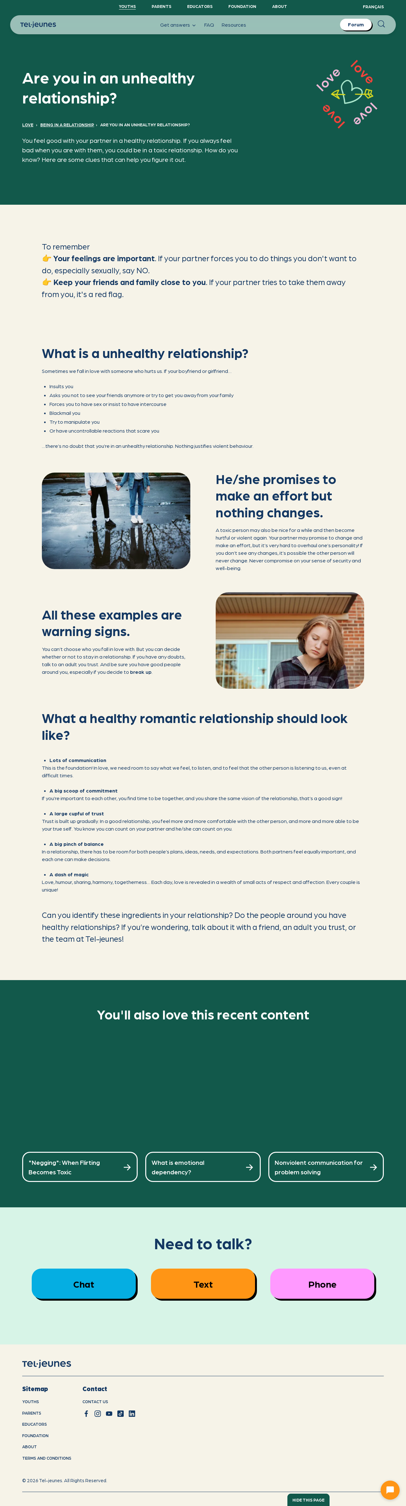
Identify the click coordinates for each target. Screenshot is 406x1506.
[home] (54, 1364)
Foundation (242, 6)
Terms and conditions (46, 1458)
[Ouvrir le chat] (390, 1490)
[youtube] (109, 1413)
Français (373, 6)
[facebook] (86, 1413)
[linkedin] (132, 1413)
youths (30, 1401)
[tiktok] (120, 1413)
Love (27, 124)
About (279, 6)
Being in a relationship (67, 124)
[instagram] (98, 1413)
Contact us (95, 1401)
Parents (161, 6)
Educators (200, 6)
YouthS (127, 6)
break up (141, 672)
